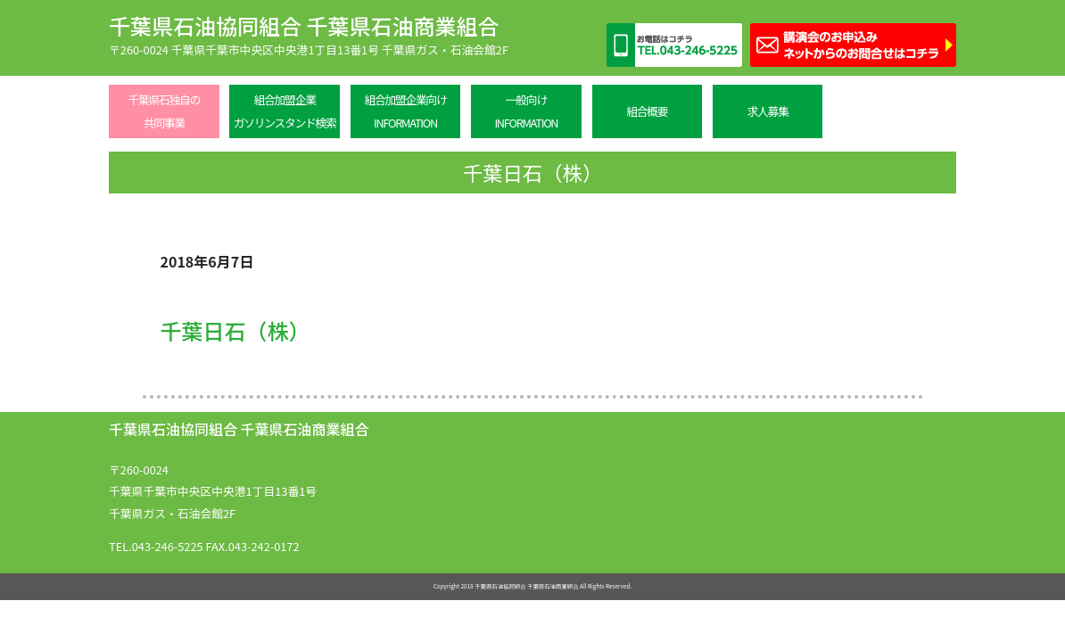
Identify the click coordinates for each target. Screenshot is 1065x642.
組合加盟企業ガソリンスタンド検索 (285, 111)
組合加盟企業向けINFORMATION (405, 111)
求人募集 (767, 111)
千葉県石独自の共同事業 (164, 111)
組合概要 (646, 111)
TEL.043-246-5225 (156, 546)
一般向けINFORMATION (525, 111)
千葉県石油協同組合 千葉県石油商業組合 (304, 25)
